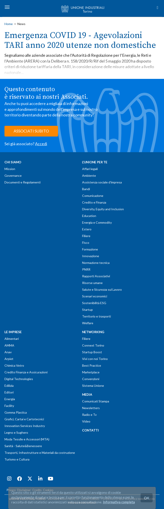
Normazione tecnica (96, 263)
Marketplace (91, 372)
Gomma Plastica (15, 412)
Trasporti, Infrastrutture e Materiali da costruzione (39, 452)
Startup (87, 309)
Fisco (85, 242)
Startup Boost (92, 352)
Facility (9, 406)
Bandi (86, 189)
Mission (9, 169)
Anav (8, 352)
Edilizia (9, 385)
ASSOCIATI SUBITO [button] (31, 130)
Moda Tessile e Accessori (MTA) (26, 439)
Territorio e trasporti (96, 316)
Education (89, 216)
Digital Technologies (18, 379)
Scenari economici (94, 296)
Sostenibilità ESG (94, 303)
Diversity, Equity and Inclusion (103, 209)
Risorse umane (92, 283)
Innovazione (90, 256)
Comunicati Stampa (95, 401)
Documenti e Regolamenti (22, 182)
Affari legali (90, 169)
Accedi (41, 143)
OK (146, 498)
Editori (9, 392)
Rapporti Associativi (96, 276)
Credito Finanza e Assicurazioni (26, 372)
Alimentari (11, 339)
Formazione (90, 249)
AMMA (9, 345)
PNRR (86, 269)
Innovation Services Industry (24, 426)
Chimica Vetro (14, 365)
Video (86, 421)
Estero (86, 229)
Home (8, 24)
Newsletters (91, 408)
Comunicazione (92, 196)
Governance (13, 175)
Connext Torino (93, 345)
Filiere (86, 236)
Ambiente (89, 175)
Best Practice (91, 365)
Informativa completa (119, 502)
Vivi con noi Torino (95, 359)
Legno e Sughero (16, 432)
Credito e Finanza (94, 202)
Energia (9, 399)
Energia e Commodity (97, 222)
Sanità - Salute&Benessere (23, 446)
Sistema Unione (93, 385)
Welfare (87, 323)
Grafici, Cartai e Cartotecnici (24, 419)
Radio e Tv (89, 414)
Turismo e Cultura (16, 459)
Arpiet (8, 359)
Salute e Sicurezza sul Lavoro (102, 289)
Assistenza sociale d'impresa (102, 182)
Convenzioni (90, 379)
